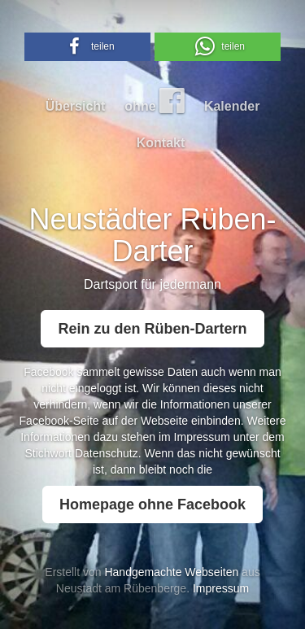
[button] (87, 47)
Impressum (202, 436)
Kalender (231, 106)
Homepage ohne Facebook (152, 504)
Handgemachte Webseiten (171, 572)
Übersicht (76, 106)
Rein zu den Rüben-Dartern (152, 329)
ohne (154, 100)
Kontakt (161, 143)
